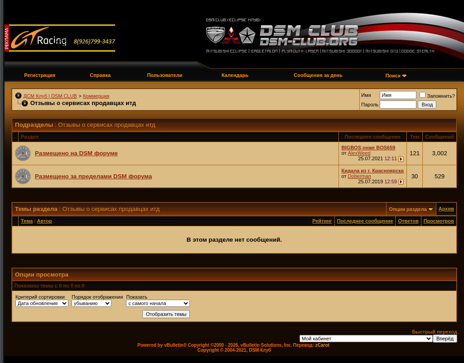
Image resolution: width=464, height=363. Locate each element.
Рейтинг (322, 221)
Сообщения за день (318, 75)
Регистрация (39, 75)
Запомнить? (437, 96)
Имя (366, 95)
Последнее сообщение (365, 221)
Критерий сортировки (40, 297)
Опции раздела (408, 209)
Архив (446, 208)
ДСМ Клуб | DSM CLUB (50, 96)
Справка (100, 75)
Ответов (408, 221)
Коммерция (96, 96)
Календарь (235, 75)
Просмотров (439, 221)
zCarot (322, 345)
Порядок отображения (97, 297)
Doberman (359, 176)
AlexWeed (359, 153)
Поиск (393, 75)
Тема (27, 221)
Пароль (369, 104)
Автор (44, 221)
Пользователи (164, 75)
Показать (136, 297)
